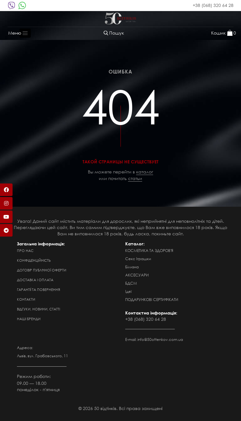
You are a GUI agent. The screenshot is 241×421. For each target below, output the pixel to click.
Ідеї (128, 291)
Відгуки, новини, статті (38, 309)
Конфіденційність (34, 260)
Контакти (26, 299)
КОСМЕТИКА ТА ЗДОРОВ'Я (149, 250)
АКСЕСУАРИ (137, 275)
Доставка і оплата (35, 279)
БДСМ (131, 283)
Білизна (132, 267)
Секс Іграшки (138, 258)
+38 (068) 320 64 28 (213, 5)
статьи (135, 178)
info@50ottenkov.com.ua (160, 339)
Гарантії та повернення (38, 289)
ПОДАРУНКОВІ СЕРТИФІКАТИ (151, 299)
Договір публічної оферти (41, 270)
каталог (144, 172)
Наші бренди (28, 318)
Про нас (25, 250)
